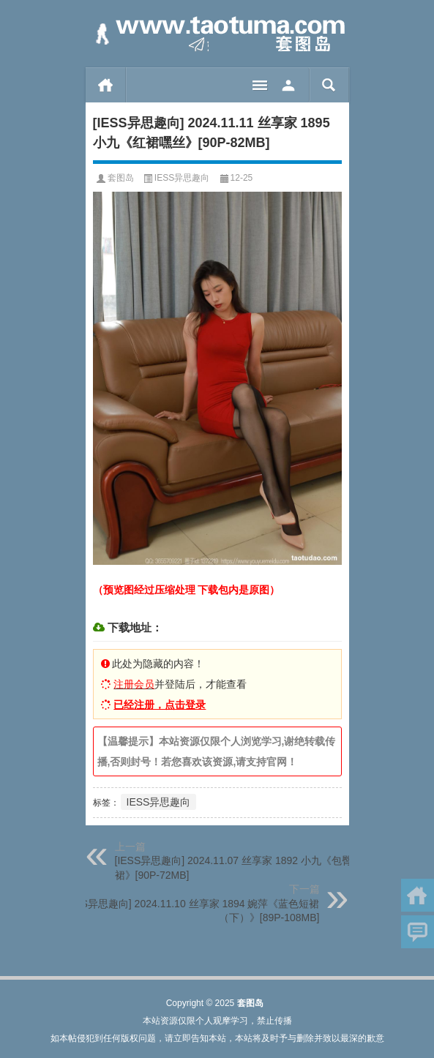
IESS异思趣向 (181, 178)
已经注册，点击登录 (159, 704)
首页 (106, 84)
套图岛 (121, 178)
